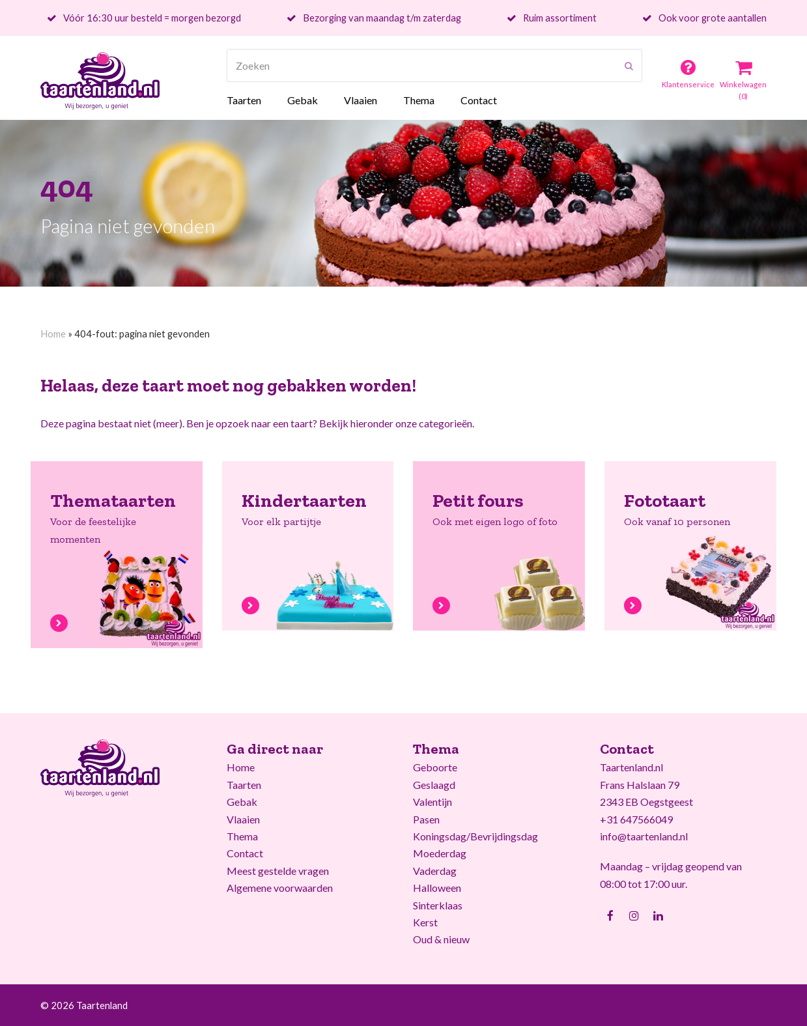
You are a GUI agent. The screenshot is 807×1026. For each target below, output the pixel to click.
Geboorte (435, 767)
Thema (242, 836)
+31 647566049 (636, 819)
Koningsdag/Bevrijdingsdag (475, 836)
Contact (245, 853)
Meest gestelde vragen (278, 870)
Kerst (425, 922)
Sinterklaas (437, 905)
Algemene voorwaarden (280, 887)
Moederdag (439, 853)
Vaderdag (435, 870)
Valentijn (432, 801)
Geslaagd (434, 784)
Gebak (242, 801)
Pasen (426, 819)
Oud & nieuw (441, 939)
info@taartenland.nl (644, 836)
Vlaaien (243, 819)
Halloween (437, 887)
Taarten (244, 784)
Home (53, 333)
